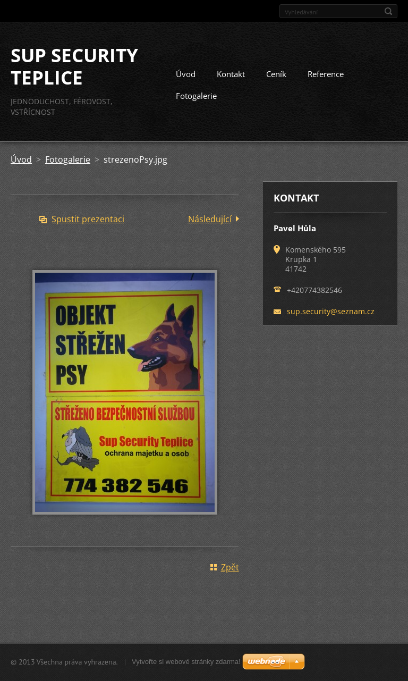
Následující (210, 219)
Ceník (276, 74)
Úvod (186, 74)
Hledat (388, 11)
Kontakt (231, 74)
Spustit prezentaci (88, 219)
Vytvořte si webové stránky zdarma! (186, 662)
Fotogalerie (196, 95)
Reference (326, 74)
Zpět (230, 567)
